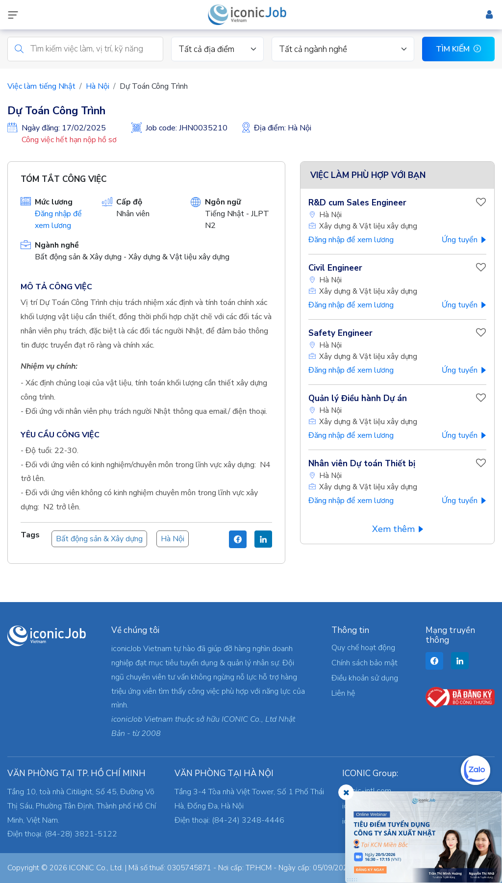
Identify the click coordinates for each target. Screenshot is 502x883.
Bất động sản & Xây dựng (99, 538)
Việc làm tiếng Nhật (41, 86)
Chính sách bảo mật (364, 662)
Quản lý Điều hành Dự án (357, 398)
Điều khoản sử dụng (364, 678)
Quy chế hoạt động (363, 647)
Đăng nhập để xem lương (351, 239)
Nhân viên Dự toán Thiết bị (361, 463)
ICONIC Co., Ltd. (96, 867)
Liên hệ (343, 693)
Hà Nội (97, 86)
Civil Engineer (335, 268)
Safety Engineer (340, 333)
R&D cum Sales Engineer (357, 202)
